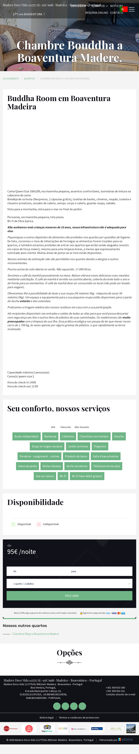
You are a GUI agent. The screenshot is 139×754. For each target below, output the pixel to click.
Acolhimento (11, 78)
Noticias (116, 6)
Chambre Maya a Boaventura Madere (35, 634)
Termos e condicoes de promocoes (79, 717)
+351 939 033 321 (113, 691)
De (15, 571)
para (73, 571)
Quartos (29, 78)
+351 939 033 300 (113, 687)
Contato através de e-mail (118, 694)
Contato (116, 12)
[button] (24, 14)
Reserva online (96, 12)
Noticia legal (46, 717)
